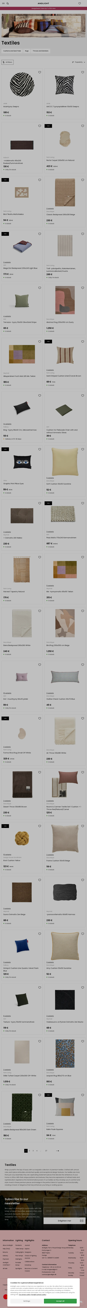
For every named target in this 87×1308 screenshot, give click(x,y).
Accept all (60, 1301)
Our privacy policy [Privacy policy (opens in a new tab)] (25, 1295)
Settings (26, 1301)
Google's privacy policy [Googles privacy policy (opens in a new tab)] (38, 1295)
